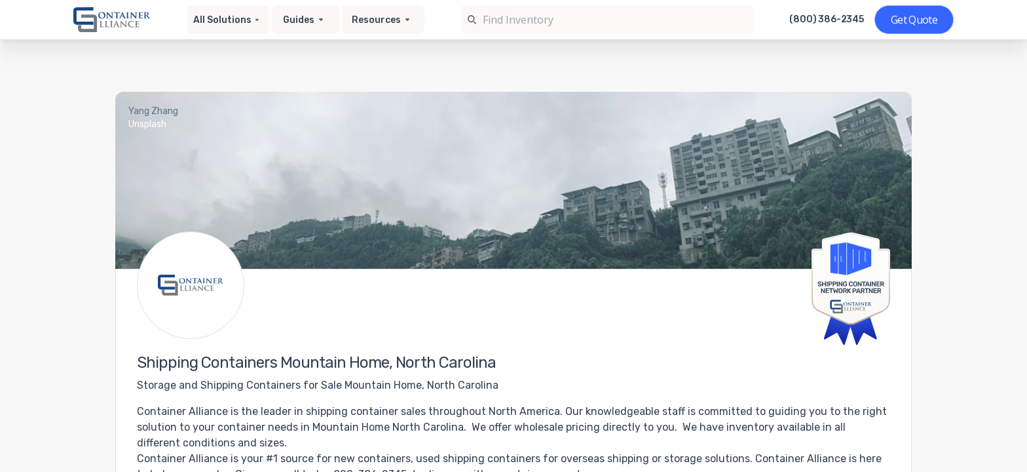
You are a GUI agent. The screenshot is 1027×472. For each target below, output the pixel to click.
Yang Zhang (153, 111)
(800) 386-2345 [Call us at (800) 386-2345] (826, 19)
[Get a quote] (914, 19)
